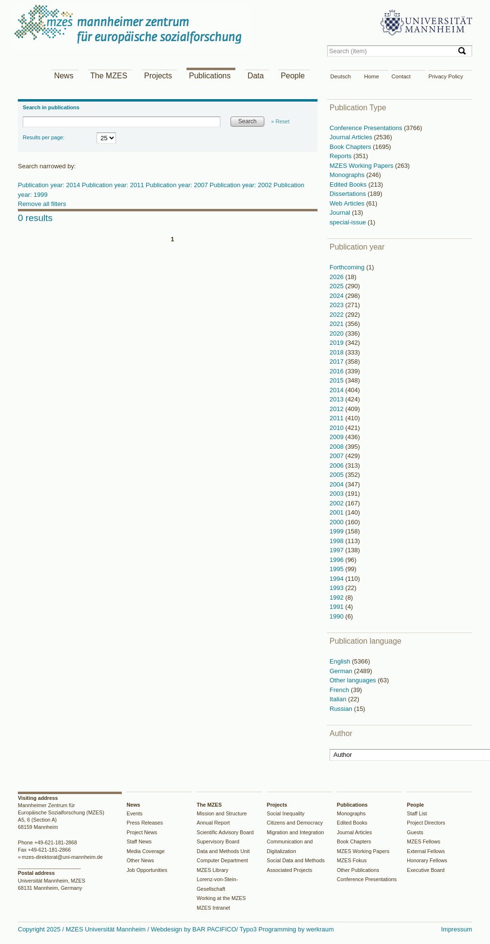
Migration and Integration (295, 832)
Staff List (417, 813)
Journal (341, 212)
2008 (338, 446)
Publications (210, 76)
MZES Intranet (213, 908)
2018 (338, 352)
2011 (338, 418)
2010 (338, 427)
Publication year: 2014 (50, 185)
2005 (338, 474)
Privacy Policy (446, 76)
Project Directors (426, 823)
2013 (338, 399)
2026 (338, 276)
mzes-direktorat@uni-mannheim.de (62, 857)
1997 (338, 550)
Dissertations (349, 193)
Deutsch (341, 76)
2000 (338, 522)
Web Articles (348, 203)
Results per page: (43, 137)
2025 (338, 286)
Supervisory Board (218, 841)
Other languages (354, 680)
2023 (338, 305)
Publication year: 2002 (242, 185)
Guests (415, 832)
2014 (338, 390)
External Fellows (426, 851)
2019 (338, 342)
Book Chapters (351, 146)
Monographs (348, 174)
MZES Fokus (352, 860)
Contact (401, 76)
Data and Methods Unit (223, 851)
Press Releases (145, 823)
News (63, 76)
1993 (338, 587)
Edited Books (349, 184)
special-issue (349, 222)
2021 (338, 323)
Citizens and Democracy (295, 823)
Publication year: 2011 (113, 185)
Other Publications (358, 870)
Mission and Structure (222, 813)
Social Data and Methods (296, 860)
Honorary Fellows (427, 860)
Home (371, 76)
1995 (338, 569)
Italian (339, 699)
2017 (338, 361)
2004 (338, 484)
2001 (338, 512)
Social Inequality (285, 813)
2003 (338, 493)
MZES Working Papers (362, 165)
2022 (338, 314)
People (293, 76)
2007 (338, 455)
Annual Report (213, 823)
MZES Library (213, 870)
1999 (338, 531)
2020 (338, 333)
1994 (338, 578)
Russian (342, 708)
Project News (142, 832)
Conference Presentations (367, 128)
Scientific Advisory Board (225, 832)
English (341, 661)
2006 (338, 465)
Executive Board (426, 870)
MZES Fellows (423, 841)
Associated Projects (289, 870)
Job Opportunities (147, 870)
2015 (338, 380)
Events (135, 813)
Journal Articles (352, 137)
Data (255, 76)
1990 (338, 616)
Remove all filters (42, 203)
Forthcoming (348, 267)
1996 (338, 559)
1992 (338, 597)
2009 (338, 437)
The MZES (108, 76)
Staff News (139, 841)
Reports (341, 156)
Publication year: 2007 (178, 185)
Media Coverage (146, 851)
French (340, 689)
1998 (338, 541)
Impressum (456, 929)
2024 (338, 295)
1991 (338, 606)
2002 (338, 503)
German (342, 671)
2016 (338, 371)
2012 (338, 409)
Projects (158, 76)
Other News (140, 860)
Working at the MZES (221, 898)
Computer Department (222, 860)
